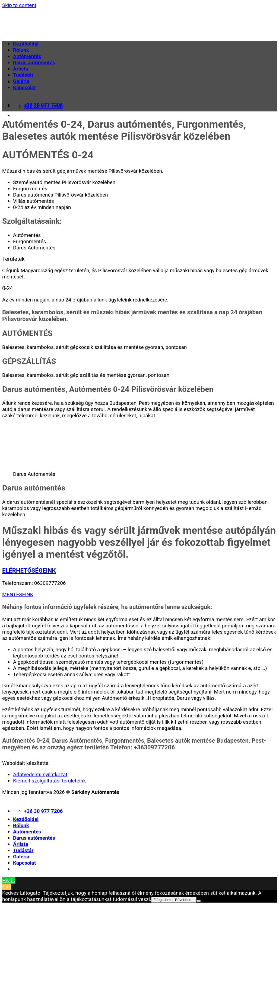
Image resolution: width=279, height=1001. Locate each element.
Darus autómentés (34, 62)
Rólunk (21, 50)
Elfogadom (162, 900)
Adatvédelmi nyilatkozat (40, 774)
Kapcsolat (24, 87)
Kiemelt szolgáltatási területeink (49, 781)
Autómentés (27, 56)
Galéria (21, 81)
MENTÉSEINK (17, 594)
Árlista (20, 69)
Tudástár (23, 75)
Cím (6, 887)
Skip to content (19, 5)
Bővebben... (184, 900)
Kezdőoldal (26, 44)
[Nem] (198, 901)
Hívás (8, 880)
